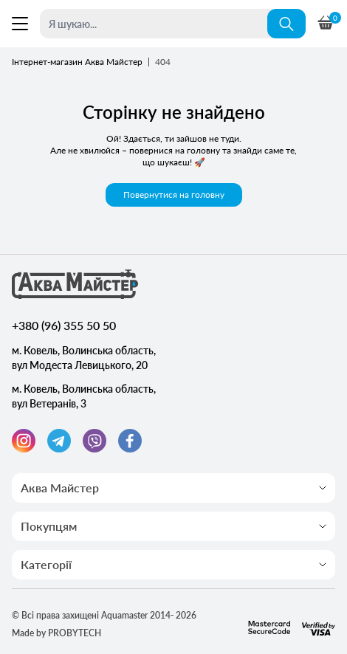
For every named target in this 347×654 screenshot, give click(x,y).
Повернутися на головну (173, 194)
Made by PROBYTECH (56, 632)
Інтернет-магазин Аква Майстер (77, 61)
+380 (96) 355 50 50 (64, 325)
